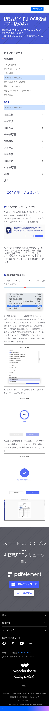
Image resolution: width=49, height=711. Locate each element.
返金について (34, 697)
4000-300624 (24, 653)
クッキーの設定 (28, 694)
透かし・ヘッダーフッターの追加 (17, 91)
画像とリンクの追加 (12, 86)
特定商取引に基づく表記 (18, 697)
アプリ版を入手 (37, 9)
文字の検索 (8, 73)
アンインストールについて (24, 700)
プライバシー (16, 694)
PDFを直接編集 (10, 65)
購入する (26, 593)
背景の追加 (8, 95)
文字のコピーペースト (13, 69)
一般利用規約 (41, 694)
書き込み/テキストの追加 (14, 82)
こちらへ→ (7, 39)
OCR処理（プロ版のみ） (14, 78)
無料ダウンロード (26, 584)
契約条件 (6, 694)
